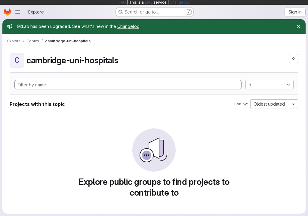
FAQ (122, 2)
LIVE (148, 2)
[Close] (298, 26)
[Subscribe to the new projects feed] (293, 58)
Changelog (179, 2)
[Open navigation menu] (18, 12)
